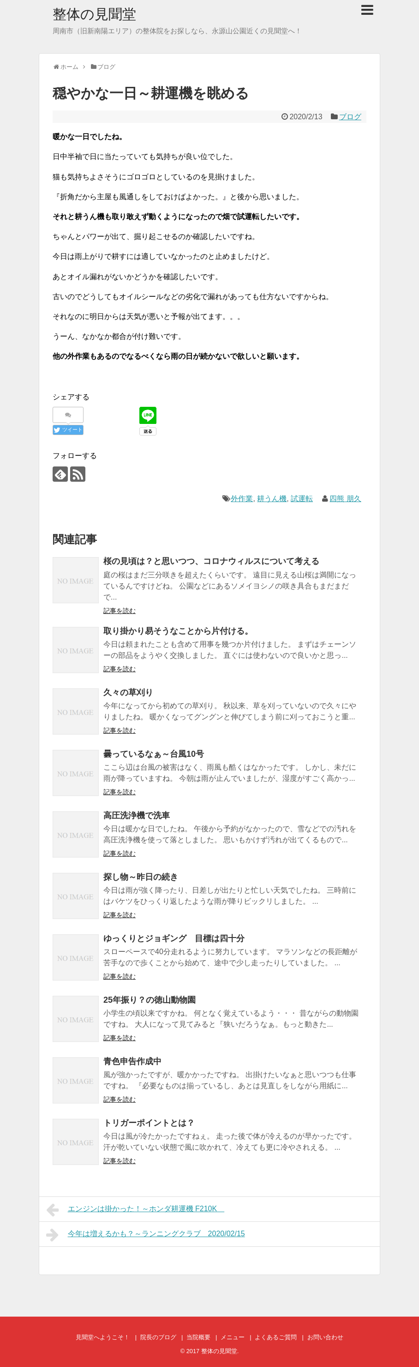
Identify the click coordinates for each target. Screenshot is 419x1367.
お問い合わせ (325, 1337)
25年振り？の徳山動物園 (149, 1000)
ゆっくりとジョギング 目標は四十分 (174, 938)
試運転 (302, 499)
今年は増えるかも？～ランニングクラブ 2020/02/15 (145, 1234)
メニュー (233, 1337)
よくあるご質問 (276, 1337)
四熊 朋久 (345, 499)
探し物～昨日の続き (140, 877)
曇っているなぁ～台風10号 (153, 754)
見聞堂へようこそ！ (103, 1337)
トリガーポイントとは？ (149, 1123)
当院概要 (198, 1337)
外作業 (242, 499)
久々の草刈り (128, 692)
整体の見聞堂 (94, 14)
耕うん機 (272, 499)
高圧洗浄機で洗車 (136, 815)
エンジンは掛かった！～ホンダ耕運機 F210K (135, 1209)
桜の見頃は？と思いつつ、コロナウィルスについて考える (211, 561)
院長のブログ (158, 1337)
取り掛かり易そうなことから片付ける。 (178, 631)
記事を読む (119, 610)
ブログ (350, 117)
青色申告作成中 (132, 1061)
